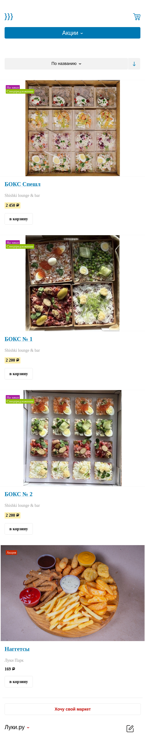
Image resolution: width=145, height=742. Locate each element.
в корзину (18, 219)
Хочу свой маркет (73, 709)
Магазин (9, 16)
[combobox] (66, 64)
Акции (71, 33)
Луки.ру (15, 727)
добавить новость (130, 728)
